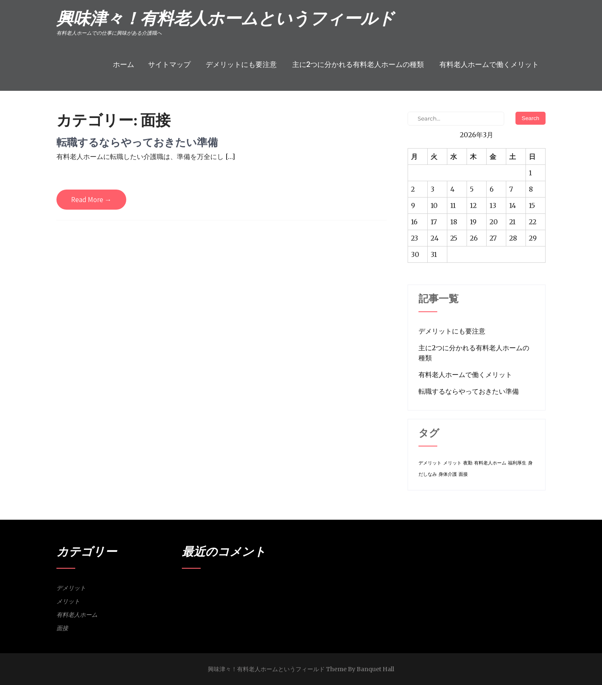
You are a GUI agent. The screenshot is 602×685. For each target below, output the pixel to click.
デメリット (71, 588)
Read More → (91, 199)
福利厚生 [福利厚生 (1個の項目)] (517, 463)
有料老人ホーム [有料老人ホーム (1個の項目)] (490, 463)
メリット (68, 601)
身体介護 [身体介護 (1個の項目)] (448, 474)
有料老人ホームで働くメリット (489, 64)
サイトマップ (169, 64)
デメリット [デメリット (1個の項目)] (429, 463)
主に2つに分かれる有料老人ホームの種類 (358, 64)
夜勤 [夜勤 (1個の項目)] (467, 463)
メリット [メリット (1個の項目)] (452, 463)
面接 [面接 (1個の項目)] (463, 474)
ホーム (123, 64)
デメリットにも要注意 (241, 64)
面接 (62, 628)
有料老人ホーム (76, 614)
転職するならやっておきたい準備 (137, 142)
